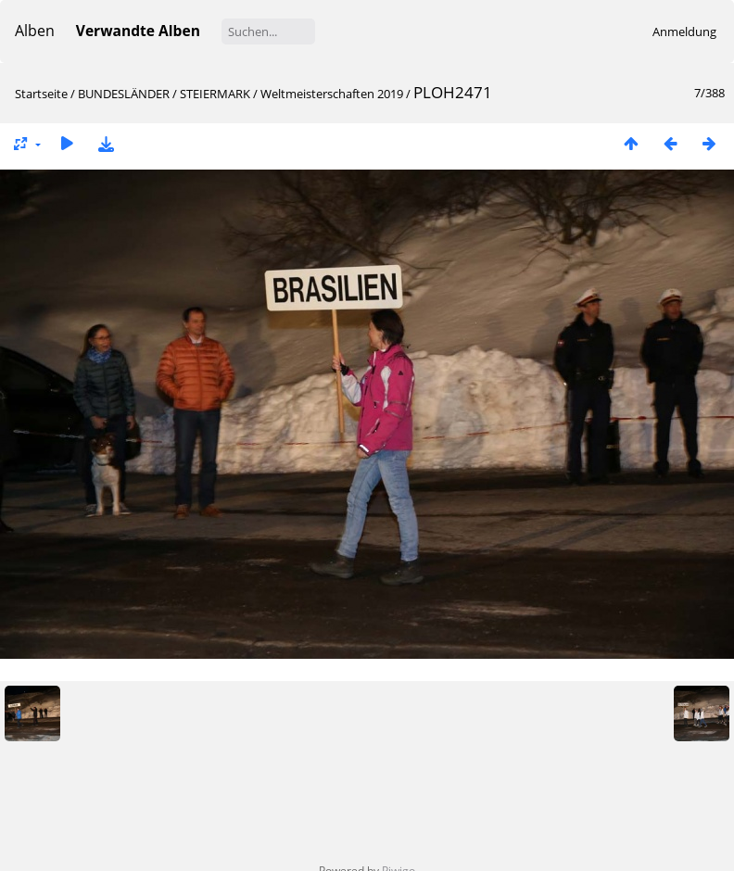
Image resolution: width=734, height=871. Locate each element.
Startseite (41, 93)
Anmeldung (684, 31)
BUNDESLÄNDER (124, 93)
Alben (35, 30)
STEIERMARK (215, 93)
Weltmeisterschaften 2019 (331, 93)
